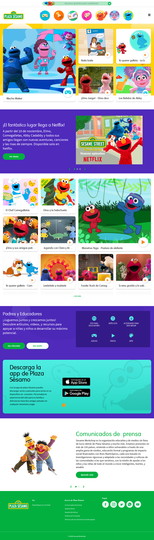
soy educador (14, 346)
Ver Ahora (13, 156)
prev (70, 169)
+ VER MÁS (77, 296)
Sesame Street (70, 509)
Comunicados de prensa (73, 505)
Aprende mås (87, 475)
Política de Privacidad (72, 516)
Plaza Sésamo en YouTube (41, 505)
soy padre (37, 346)
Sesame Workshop (71, 512)
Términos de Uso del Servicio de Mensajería (80, 519)
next (85, 169)
